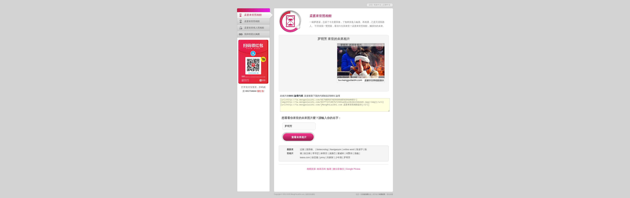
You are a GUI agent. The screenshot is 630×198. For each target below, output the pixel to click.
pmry (322, 157)
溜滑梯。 (310, 149)
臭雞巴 (332, 153)
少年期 (338, 157)
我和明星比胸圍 (252, 34)
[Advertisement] (306, 62)
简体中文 (377, 5)
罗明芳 (347, 157)
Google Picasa (353, 169)
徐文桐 (307, 153)
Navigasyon (335, 149)
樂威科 (341, 153)
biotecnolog (322, 149)
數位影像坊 (338, 169)
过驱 (302, 149)
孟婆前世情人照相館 (254, 27)
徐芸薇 (315, 157)
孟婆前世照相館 (252, 21)
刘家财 (330, 157)
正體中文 (386, 5)
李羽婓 (315, 153)
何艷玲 (349, 153)
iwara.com (305, 157)
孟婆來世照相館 (253, 15)
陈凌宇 (359, 149)
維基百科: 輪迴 (324, 169)
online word (348, 149)
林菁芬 (324, 153)
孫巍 (356, 153)
